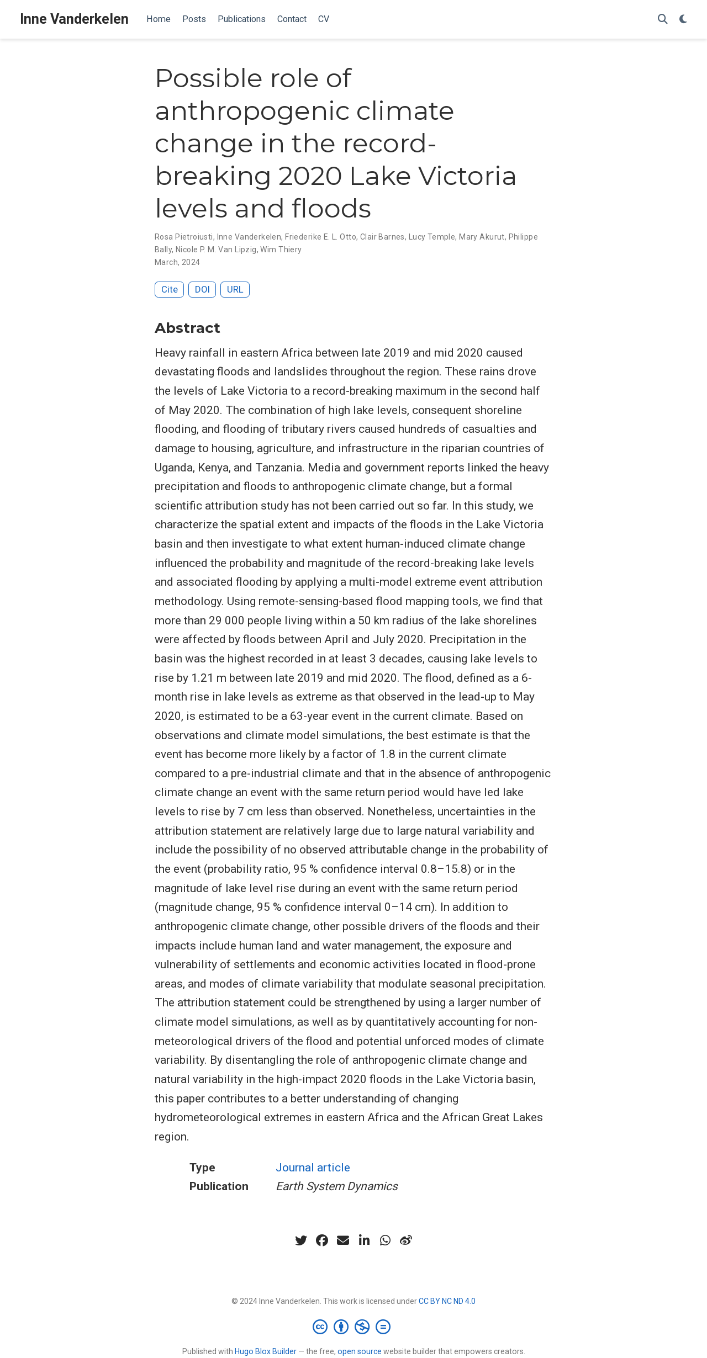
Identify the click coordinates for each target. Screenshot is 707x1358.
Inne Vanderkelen (74, 19)
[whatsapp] (385, 1240)
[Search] (663, 19)
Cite (169, 289)
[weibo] (406, 1240)
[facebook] (322, 1240)
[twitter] (301, 1240)
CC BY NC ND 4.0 (447, 1301)
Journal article (313, 1167)
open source (359, 1351)
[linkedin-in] (364, 1240)
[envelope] (343, 1240)
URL (235, 289)
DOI (202, 289)
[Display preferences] (683, 19)
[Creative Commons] (354, 1326)
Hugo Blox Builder (266, 1351)
